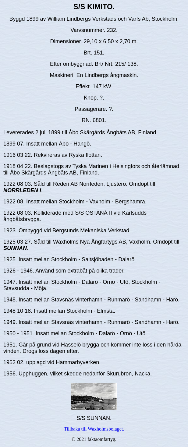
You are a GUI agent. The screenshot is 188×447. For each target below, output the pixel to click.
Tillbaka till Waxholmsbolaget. (94, 428)
